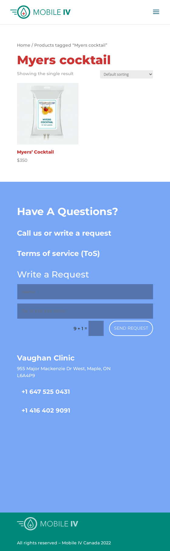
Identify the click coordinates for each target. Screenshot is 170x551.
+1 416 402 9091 (46, 410)
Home (23, 45)
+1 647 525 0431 (46, 391)
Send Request (131, 328)
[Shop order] (126, 74)
